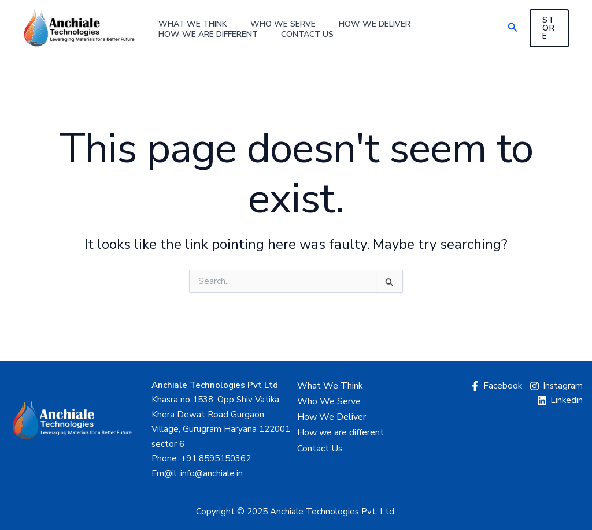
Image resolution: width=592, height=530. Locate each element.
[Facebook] (496, 386)
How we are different (208, 34)
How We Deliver (374, 24)
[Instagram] (556, 386)
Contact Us (307, 34)
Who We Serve (283, 24)
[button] (513, 28)
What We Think (192, 24)
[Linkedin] (560, 400)
